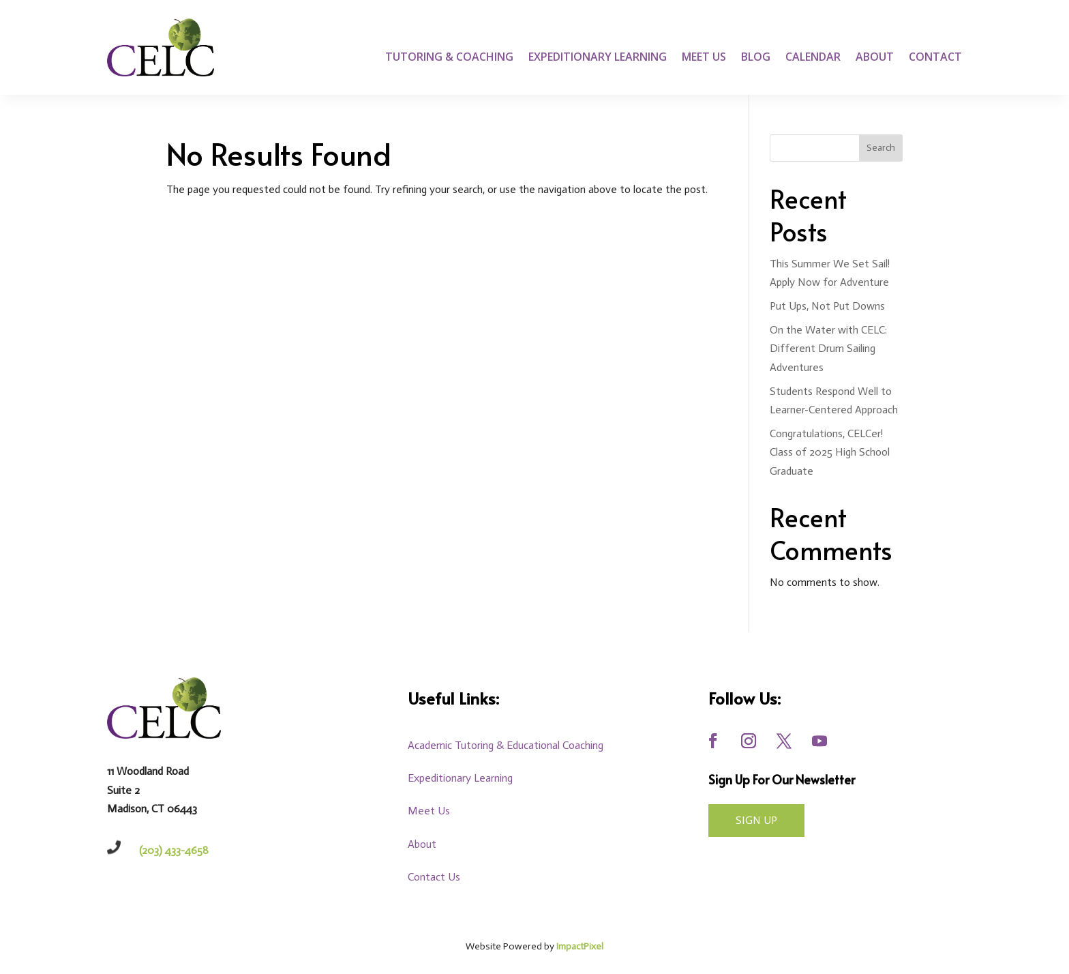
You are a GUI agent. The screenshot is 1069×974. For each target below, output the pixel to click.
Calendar (813, 58)
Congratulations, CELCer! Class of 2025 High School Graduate (830, 452)
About (875, 58)
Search (881, 147)
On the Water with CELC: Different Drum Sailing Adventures (828, 348)
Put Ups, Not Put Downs (827, 305)
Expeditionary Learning (597, 58)
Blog (755, 58)
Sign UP (756, 820)
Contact (935, 58)
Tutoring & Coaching (449, 58)
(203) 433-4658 (174, 850)
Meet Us (704, 58)
